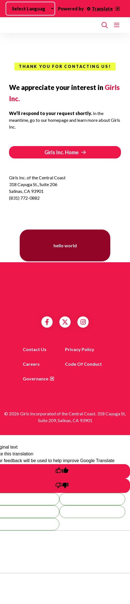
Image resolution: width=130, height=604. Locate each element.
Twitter (65, 322)
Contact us (34, 349)
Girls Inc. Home (61, 152)
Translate (102, 8)
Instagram (83, 322)
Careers (31, 364)
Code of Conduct (83, 364)
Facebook (47, 322)
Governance (35, 378)
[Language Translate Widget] (30, 9)
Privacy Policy (79, 349)
